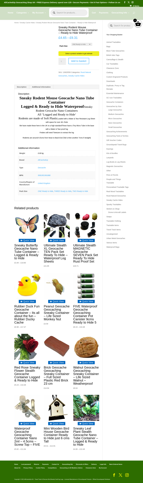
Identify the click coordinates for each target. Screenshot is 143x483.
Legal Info (103, 464)
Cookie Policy (40, 468)
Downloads (110, 81)
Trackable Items (112, 225)
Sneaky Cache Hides (27, 23)
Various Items (111, 243)
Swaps (109, 217)
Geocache (42, 168)
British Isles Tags (112, 55)
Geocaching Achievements (116, 132)
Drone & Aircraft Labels (117, 212)
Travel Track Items (113, 230)
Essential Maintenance (115, 93)
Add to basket (78, 61)
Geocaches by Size (113, 106)
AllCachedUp (43, 160)
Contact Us (55, 464)
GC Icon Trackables (114, 98)
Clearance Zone (112, 68)
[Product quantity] (62, 61)
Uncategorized (112, 234)
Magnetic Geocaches (114, 166)
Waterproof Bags (112, 247)
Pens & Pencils (112, 175)
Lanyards (110, 158)
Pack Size (63, 46)
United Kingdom (44, 183)
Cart (94, 15)
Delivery (94, 464)
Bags (108, 46)
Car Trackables (112, 64)
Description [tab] (21, 87)
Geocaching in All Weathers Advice (71, 468)
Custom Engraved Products (117, 77)
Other (108, 171)
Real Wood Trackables (115, 191)
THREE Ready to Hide (63, 191)
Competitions (52, 468)
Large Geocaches (115, 110)
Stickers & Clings (113, 209)
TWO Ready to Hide (80, 191)
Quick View (27, 240)
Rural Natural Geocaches (116, 196)
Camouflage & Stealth (114, 60)
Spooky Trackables (113, 204)
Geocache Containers (114, 102)
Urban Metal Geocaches (115, 238)
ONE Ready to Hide (45, 191)
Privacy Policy (28, 468)
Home (10, 15)
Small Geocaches (115, 127)
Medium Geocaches (116, 114)
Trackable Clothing (113, 221)
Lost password (26, 464)
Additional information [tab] (41, 87)
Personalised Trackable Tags (117, 187)
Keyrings (109, 149)
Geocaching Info (119, 15)
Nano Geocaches (115, 123)
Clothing (109, 73)
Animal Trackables (113, 42)
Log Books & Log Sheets (115, 162)
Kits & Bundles (112, 153)
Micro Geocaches (115, 119)
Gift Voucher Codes (113, 140)
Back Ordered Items (115, 464)
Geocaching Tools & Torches (117, 136)
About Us (17, 468)
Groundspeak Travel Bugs (116, 145)
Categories (21, 15)
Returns (36, 464)
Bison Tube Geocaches (115, 51)
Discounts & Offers (82, 464)
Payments (103, 15)
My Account (37, 15)
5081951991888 (44, 175)
